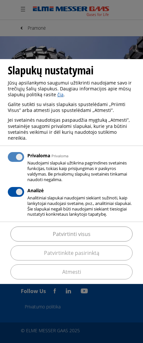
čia (60, 94)
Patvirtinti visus (72, 234)
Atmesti (71, 271)
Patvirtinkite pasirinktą (71, 253)
